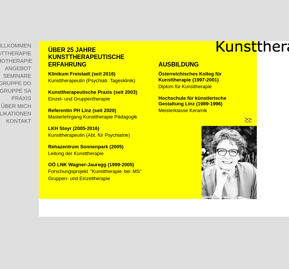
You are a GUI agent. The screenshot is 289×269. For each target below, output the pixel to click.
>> (248, 119)
